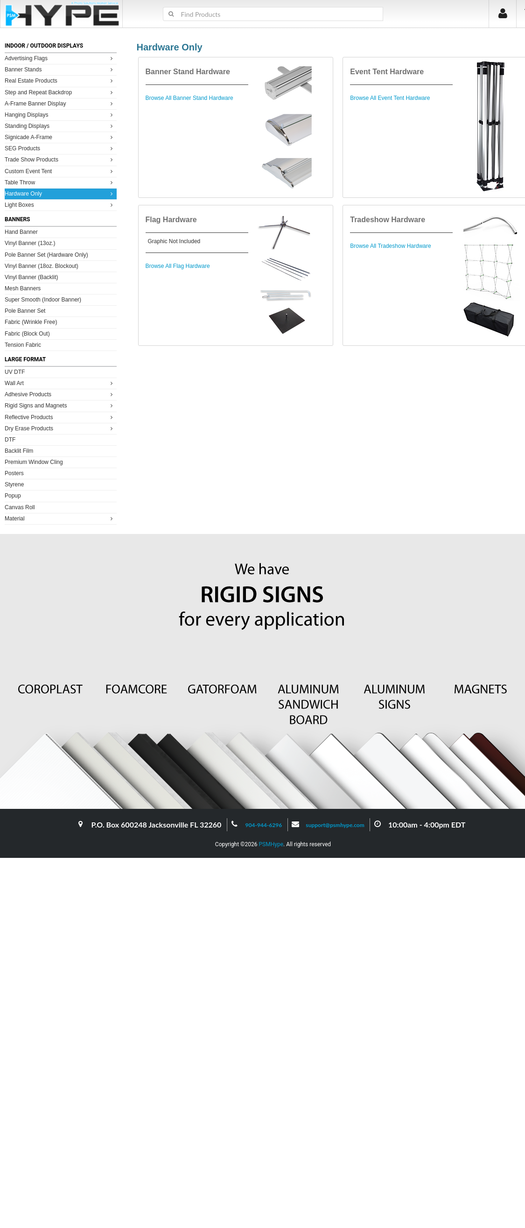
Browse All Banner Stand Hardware (189, 98)
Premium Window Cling (34, 462)
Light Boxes (60, 204)
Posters (14, 473)
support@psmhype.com (335, 824)
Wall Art (60, 382)
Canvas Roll (20, 507)
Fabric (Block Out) (27, 333)
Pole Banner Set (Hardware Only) (46, 255)
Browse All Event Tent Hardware (390, 98)
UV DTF (15, 372)
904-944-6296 (263, 824)
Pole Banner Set (25, 311)
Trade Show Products (60, 159)
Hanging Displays (60, 114)
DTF (10, 439)
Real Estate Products (60, 80)
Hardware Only (60, 193)
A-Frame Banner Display (60, 103)
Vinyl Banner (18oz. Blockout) (41, 266)
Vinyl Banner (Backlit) (31, 277)
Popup (13, 495)
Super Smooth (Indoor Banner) (43, 299)
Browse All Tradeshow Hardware (390, 246)
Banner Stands (60, 69)
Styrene (14, 484)
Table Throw (60, 182)
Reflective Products (60, 417)
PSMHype (271, 844)
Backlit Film (19, 451)
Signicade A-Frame (60, 136)
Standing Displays (60, 125)
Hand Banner (21, 232)
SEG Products (60, 148)
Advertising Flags (60, 58)
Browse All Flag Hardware (178, 266)
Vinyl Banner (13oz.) (30, 243)
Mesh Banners (23, 288)
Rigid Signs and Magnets (60, 405)
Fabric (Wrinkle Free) (31, 322)
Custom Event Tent (60, 171)
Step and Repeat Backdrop (60, 92)
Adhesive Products (60, 394)
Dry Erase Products (60, 428)
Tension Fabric (23, 345)
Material (60, 518)
